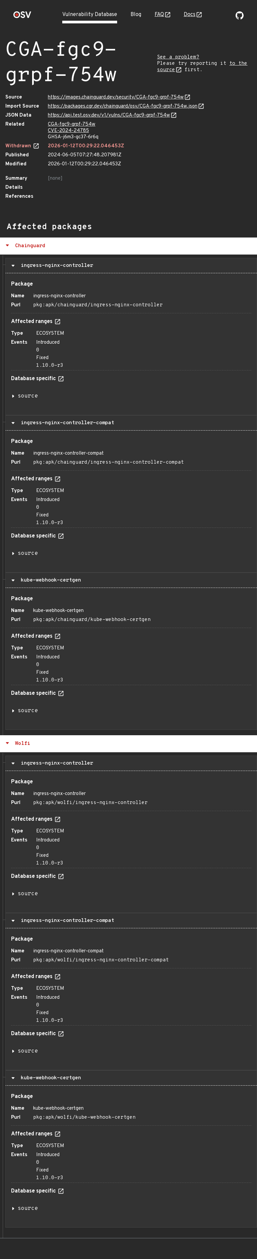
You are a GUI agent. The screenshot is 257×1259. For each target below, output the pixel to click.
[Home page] (22, 17)
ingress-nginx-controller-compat (66, 423)
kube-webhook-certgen (49, 580)
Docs (189, 14)
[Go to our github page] (240, 18)
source (28, 396)
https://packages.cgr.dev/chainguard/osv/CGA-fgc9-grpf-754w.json (122, 106)
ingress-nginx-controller (55, 265)
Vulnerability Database (89, 14)
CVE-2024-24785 (68, 131)
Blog (136, 14)
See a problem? (178, 57)
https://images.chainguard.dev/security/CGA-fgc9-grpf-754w (116, 97)
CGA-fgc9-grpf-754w (71, 124)
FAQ (159, 14)
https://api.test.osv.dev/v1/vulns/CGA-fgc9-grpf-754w (109, 115)
